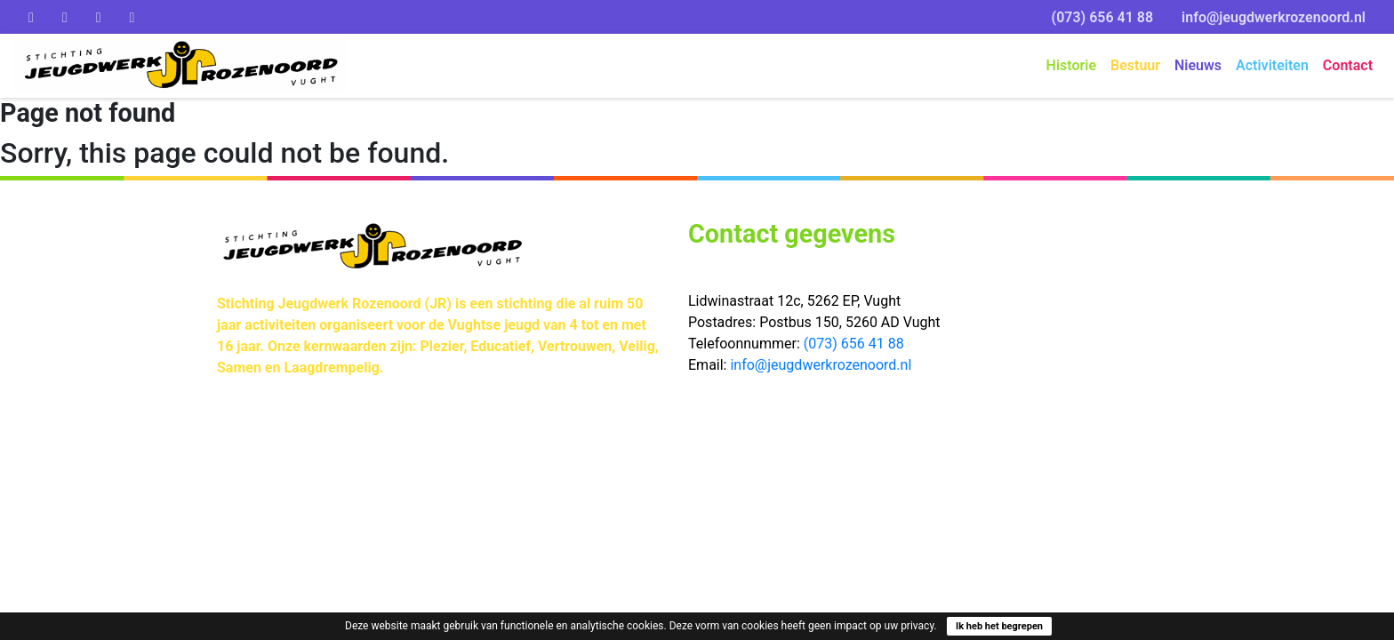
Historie (1071, 65)
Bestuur (1135, 65)
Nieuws (1198, 65)
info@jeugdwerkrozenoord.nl (1274, 17)
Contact (1348, 65)
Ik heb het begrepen (999, 626)
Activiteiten (1272, 65)
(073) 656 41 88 (1103, 17)
